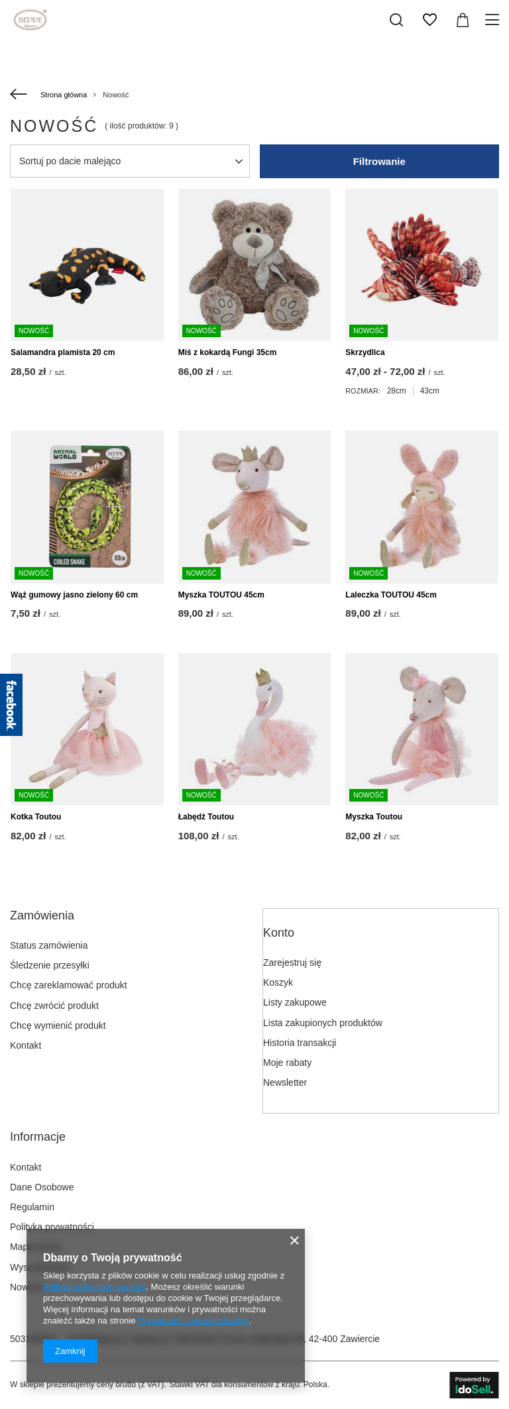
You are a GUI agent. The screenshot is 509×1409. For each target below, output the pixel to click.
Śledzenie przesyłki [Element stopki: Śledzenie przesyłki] (49, 965)
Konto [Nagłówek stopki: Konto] (278, 932)
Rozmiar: (362, 391)
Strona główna (63, 95)
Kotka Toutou (36, 816)
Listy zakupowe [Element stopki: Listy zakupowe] (295, 1002)
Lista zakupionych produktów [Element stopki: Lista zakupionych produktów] (322, 1023)
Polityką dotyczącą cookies (94, 1287)
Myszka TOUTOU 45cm (221, 595)
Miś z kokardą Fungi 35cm (227, 352)
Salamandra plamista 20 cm (63, 352)
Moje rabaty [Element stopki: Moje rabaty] (287, 1062)
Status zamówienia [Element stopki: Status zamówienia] (49, 945)
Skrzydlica (364, 352)
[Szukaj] (396, 20)
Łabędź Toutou (206, 816)
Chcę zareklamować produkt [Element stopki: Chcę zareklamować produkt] (68, 985)
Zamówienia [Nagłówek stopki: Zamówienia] (42, 915)
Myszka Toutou (373, 816)
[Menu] (494, 20)
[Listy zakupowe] (429, 20)
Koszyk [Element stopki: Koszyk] (278, 982)
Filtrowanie (379, 161)
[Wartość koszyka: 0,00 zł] (462, 20)
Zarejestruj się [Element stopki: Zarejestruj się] (292, 962)
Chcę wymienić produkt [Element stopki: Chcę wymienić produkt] (58, 1025)
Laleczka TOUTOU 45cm (391, 595)
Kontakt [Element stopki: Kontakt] (25, 1045)
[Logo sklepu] (30, 20)
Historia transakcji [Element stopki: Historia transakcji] (299, 1042)
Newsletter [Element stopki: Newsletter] (285, 1082)
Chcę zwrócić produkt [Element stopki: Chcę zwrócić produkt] (54, 1005)
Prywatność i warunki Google (193, 1321)
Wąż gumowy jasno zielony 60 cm (74, 595)
